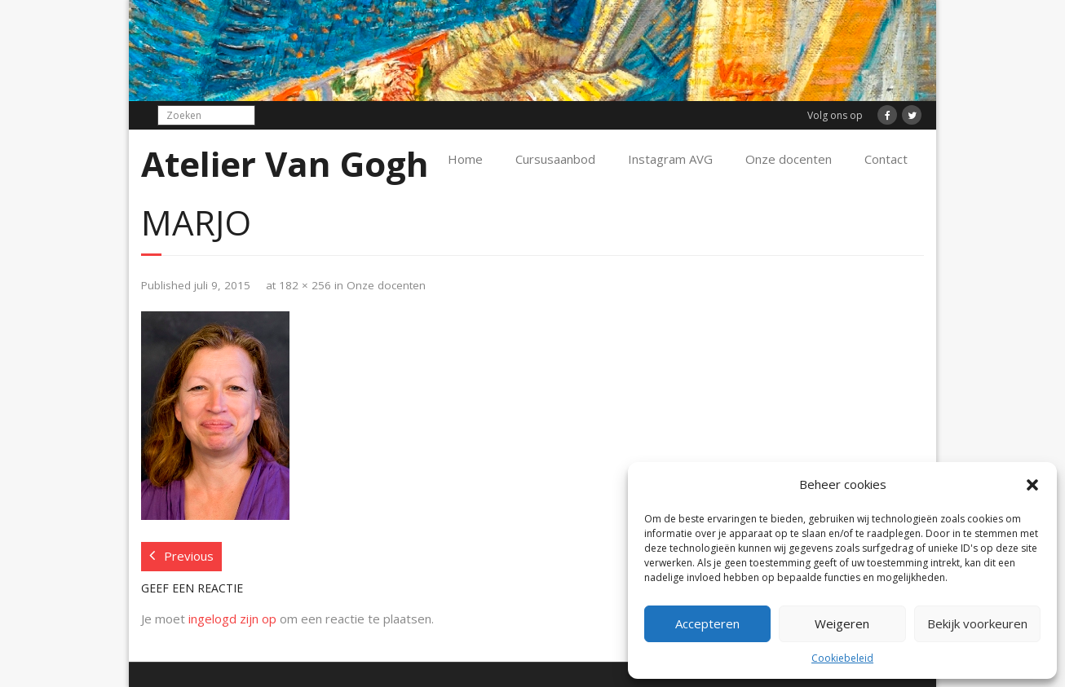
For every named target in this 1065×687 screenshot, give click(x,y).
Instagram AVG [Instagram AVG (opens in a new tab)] (670, 159)
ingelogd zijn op (232, 618)
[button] (1032, 485)
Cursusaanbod (555, 159)
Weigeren (842, 623)
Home (465, 159)
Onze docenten (788, 159)
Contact (886, 159)
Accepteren (707, 623)
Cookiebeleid (842, 658)
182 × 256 (305, 285)
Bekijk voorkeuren (977, 623)
